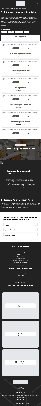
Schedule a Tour (24, 48)
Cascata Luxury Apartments (15, 8)
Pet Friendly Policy (19, 395)
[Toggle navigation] (1, 3)
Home (2, 8)
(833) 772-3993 (16, 246)
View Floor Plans (20, 275)
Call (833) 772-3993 (20, 392)
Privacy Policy (15, 403)
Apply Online (16, 48)
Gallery (37, 395)
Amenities (32, 395)
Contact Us (4, 25)
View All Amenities (20, 265)
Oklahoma (7, 8)
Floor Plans (4, 395)
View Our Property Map (20, 152)
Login (23, 397)
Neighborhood (11, 395)
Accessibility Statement (24, 403)
